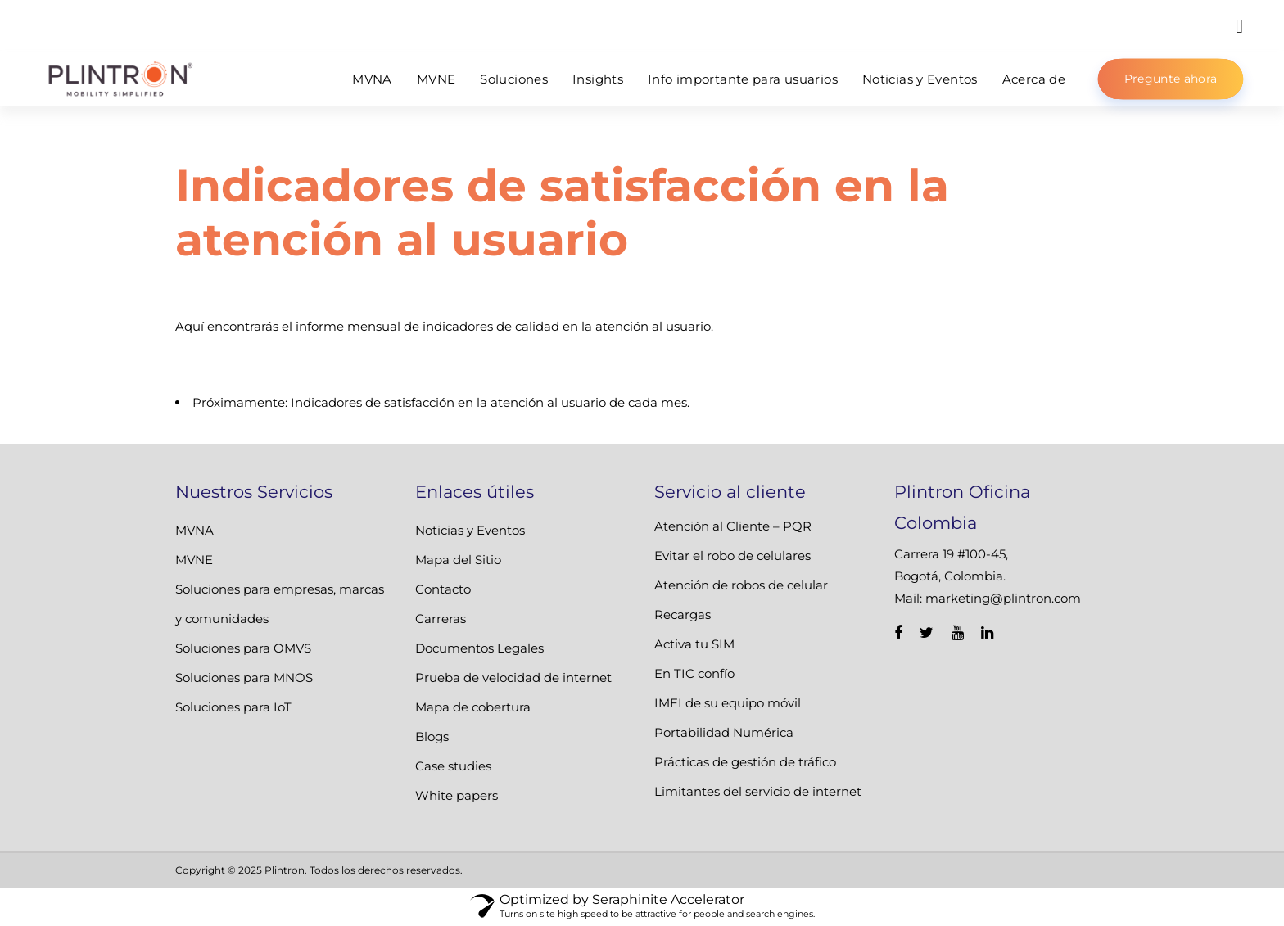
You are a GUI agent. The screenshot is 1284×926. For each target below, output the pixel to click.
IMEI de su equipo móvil (727, 703)
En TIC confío (694, 673)
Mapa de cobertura (473, 707)
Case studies (453, 766)
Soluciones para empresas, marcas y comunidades (279, 603)
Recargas (682, 614)
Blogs (432, 736)
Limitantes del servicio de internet (757, 791)
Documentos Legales (479, 648)
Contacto (443, 589)
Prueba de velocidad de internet (513, 677)
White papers (456, 795)
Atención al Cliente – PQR (733, 526)
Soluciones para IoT (233, 707)
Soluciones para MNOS (244, 677)
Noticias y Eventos (470, 530)
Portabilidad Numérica (723, 732)
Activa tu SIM (694, 644)
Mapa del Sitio (458, 559)
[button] (1239, 25)
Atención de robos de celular (741, 585)
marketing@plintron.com (1003, 598)
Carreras (440, 618)
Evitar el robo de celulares (732, 555)
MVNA (194, 530)
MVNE (194, 559)
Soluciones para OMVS (243, 648)
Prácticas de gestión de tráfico (745, 762)
